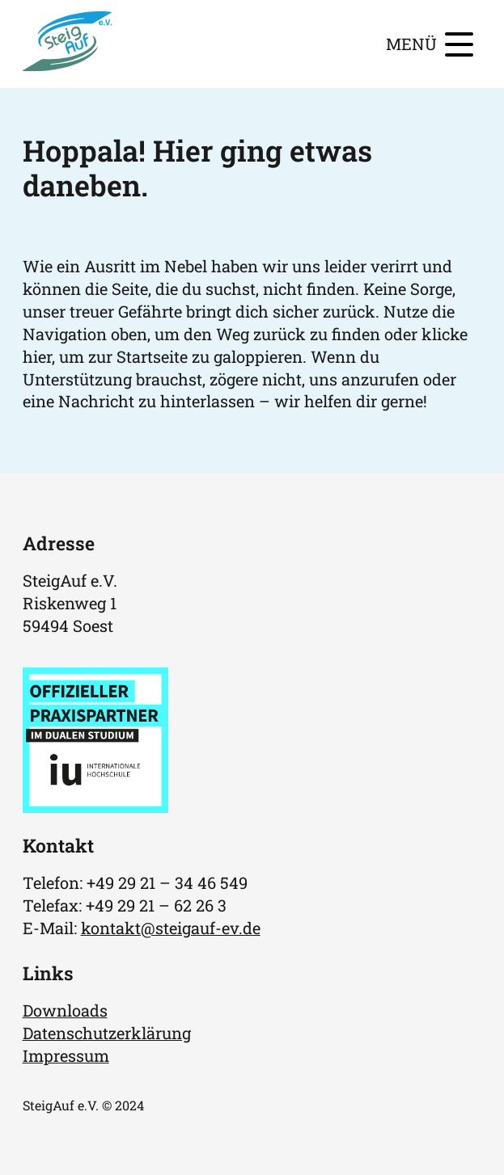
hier (37, 356)
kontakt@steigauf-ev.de (170, 927)
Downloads (65, 1010)
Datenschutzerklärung (107, 1032)
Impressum (66, 1055)
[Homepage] (67, 64)
